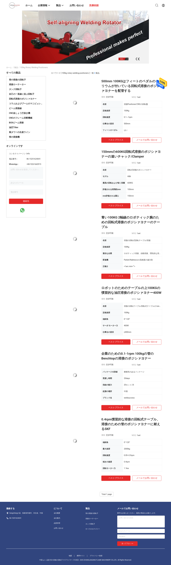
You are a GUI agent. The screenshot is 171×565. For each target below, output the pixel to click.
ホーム (9, 67)
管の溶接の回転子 (17, 79)
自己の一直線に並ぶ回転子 (21, 94)
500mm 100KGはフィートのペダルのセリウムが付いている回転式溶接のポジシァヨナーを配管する (130, 86)
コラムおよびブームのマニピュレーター (26, 103)
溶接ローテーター (17, 84)
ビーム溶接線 (15, 108)
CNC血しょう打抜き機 (19, 113)
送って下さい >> (127, 543)
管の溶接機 (14, 137)
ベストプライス (115, 140)
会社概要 (57, 513)
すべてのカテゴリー (93, 529)
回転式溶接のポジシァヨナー (22, 99)
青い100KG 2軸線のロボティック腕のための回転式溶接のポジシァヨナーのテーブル (130, 222)
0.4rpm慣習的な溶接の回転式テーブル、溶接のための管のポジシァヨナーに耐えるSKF (130, 424)
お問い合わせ (58, 528)
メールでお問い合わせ (146, 140)
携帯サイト (81, 556)
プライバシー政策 (96, 556)
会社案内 (57, 518)
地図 (70, 556)
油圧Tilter (13, 127)
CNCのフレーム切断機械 (20, 118)
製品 (16, 67)
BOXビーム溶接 (16, 122)
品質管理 (57, 523)
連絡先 (26, 201)
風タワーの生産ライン (19, 132)
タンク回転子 (15, 89)
